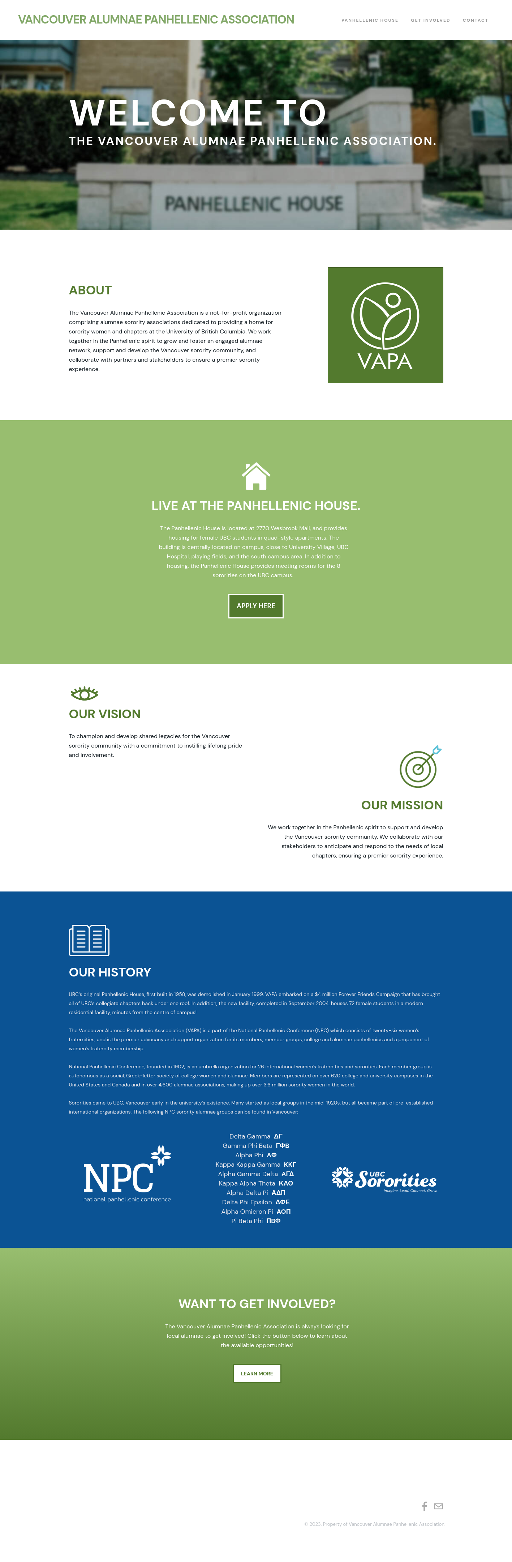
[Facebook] (425, 1510)
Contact (476, 22)
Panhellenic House (370, 22)
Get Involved (430, 22)
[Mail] (438, 1510)
